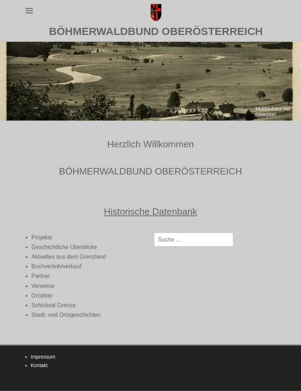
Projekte (41, 237)
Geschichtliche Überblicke (64, 247)
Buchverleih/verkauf (56, 266)
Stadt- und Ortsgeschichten (66, 315)
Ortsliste (41, 296)
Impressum (43, 357)
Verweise (43, 286)
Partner (40, 276)
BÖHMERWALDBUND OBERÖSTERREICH (155, 31)
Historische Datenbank (150, 211)
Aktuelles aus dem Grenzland (68, 257)
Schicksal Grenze (53, 305)
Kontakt (39, 365)
